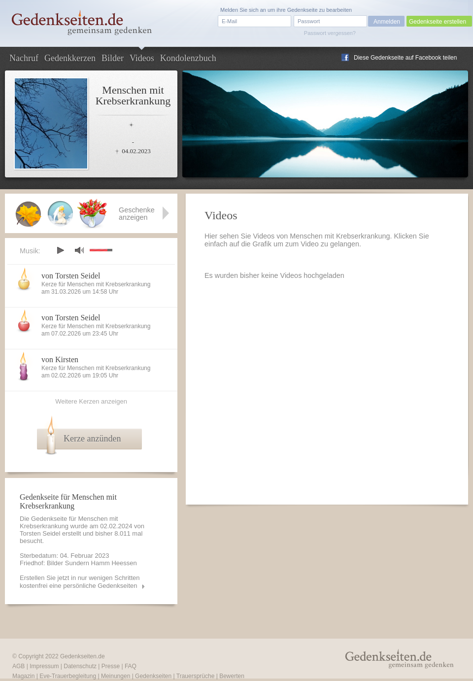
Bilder (112, 58)
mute (79, 250)
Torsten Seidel (40, 533)
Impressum (44, 666)
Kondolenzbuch (188, 58)
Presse (110, 666)
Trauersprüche (195, 676)
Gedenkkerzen (70, 58)
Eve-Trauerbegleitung (67, 676)
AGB (18, 666)
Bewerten (231, 676)
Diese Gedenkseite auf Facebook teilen (405, 57)
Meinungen (115, 676)
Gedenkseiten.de (82, 656)
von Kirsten (59, 359)
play (60, 250)
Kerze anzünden (92, 438)
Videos (142, 58)
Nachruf (23, 58)
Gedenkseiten (153, 676)
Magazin (23, 676)
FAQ (130, 666)
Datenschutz (80, 666)
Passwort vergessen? (330, 33)
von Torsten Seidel (70, 276)
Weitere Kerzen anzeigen (91, 401)
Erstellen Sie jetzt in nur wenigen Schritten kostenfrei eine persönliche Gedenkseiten (80, 581)
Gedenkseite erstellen (437, 21)
